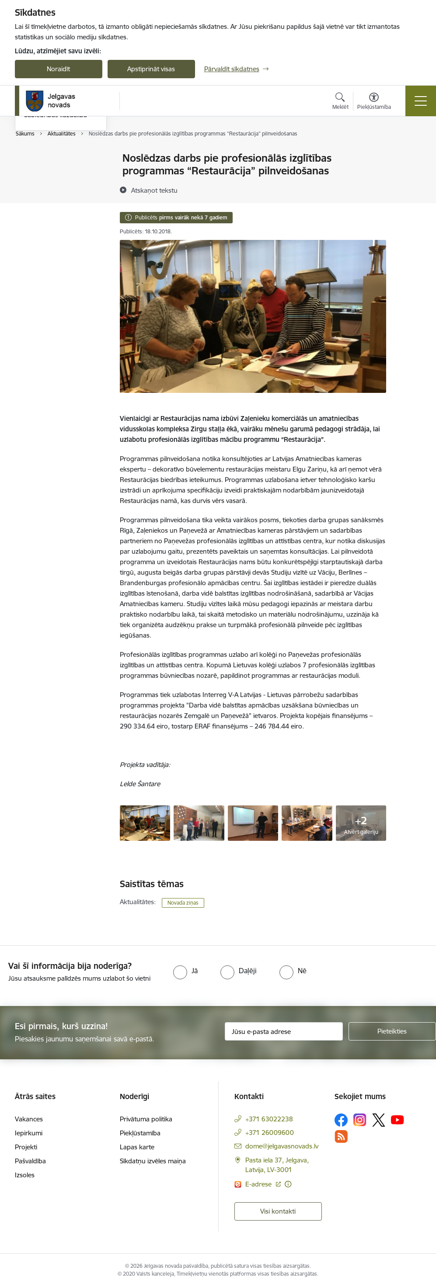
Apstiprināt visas (151, 69)
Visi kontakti (278, 1211)
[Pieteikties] (392, 1031)
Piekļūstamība (140, 1133)
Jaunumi (36, 174)
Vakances (29, 1119)
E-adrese (259, 1184)
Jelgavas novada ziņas (56, 189)
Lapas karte (137, 1147)
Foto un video (44, 204)
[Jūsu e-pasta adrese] (284, 1031)
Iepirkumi (28, 1133)
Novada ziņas (183, 902)
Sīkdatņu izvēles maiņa (153, 1161)
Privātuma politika (146, 1119)
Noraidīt (58, 69)
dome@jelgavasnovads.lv (281, 1146)
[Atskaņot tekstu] (154, 190)
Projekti (26, 1147)
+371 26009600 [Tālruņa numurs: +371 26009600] (269, 1132)
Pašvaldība (30, 1161)
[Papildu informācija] (288, 1184)
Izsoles (25, 1175)
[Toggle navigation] (420, 101)
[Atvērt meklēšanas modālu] (340, 102)
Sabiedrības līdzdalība (55, 219)
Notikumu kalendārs (54, 159)
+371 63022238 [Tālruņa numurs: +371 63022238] (269, 1119)
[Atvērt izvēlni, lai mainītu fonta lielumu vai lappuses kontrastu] (374, 102)
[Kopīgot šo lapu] (409, 176)
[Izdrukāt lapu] (409, 154)
